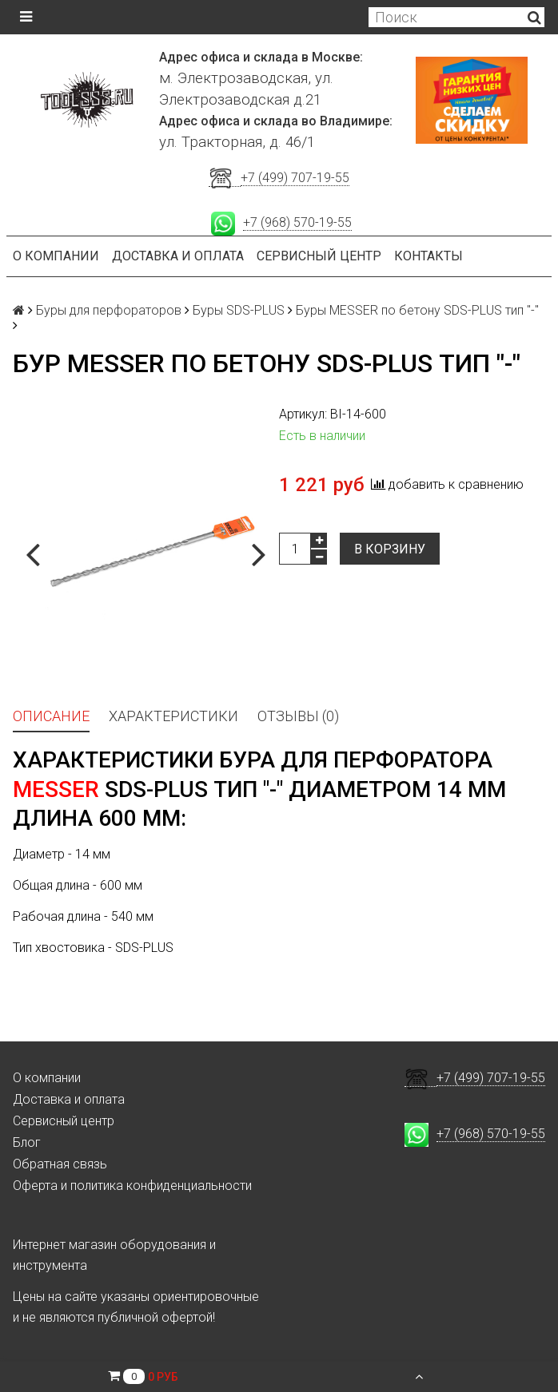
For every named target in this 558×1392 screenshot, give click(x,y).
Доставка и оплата (178, 256)
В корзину (389, 549)
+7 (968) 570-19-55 (297, 222)
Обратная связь (60, 1164)
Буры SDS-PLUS (239, 310)
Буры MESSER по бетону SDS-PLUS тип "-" (417, 310)
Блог (27, 1142)
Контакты (428, 256)
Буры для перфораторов (108, 310)
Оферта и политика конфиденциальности (132, 1185)
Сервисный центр (319, 256)
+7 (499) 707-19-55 (295, 177)
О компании (56, 256)
